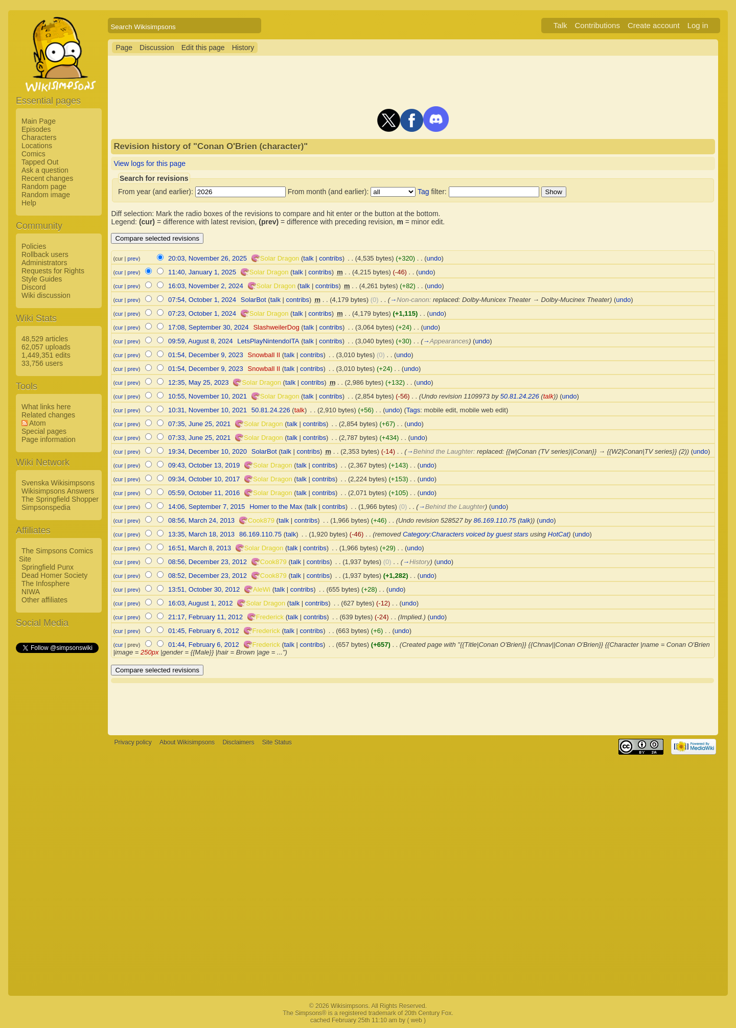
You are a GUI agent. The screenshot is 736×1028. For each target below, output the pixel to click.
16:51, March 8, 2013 (199, 548)
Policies (33, 246)
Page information (48, 439)
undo (434, 258)
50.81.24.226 (519, 396)
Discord (33, 287)
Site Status (277, 742)
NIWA (30, 592)
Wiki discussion (46, 295)
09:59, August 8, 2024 (200, 341)
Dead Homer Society (54, 575)
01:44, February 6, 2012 (203, 644)
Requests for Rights (52, 271)
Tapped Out (39, 162)
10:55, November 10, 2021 (207, 396)
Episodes (36, 129)
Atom (37, 423)
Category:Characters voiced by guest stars (465, 534)
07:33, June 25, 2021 (199, 437)
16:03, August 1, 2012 (200, 603)
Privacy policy (132, 742)
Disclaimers (238, 742)
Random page (43, 186)
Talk (560, 25)
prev (132, 258)
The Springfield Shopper (60, 499)
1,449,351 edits (46, 355)
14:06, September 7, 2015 (206, 506)
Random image (45, 195)
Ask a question (44, 170)
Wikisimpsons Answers (57, 491)
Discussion (157, 47)
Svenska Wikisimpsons (58, 483)
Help (28, 203)
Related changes (48, 415)
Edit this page (203, 47)
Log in (697, 25)
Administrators (44, 263)
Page (124, 47)
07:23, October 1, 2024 (202, 313)
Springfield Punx (47, 567)
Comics (33, 154)
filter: (432, 192)
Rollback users (44, 254)
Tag (423, 192)
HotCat (558, 534)
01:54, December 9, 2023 (205, 355)
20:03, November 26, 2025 (207, 258)
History (243, 47)
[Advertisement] (57, 808)
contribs (330, 258)
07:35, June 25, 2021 (199, 424)
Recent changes (47, 178)
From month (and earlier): (328, 192)
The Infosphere (45, 583)
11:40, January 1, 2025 (202, 272)
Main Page (38, 121)
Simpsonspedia (46, 507)
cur (119, 272)
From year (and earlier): (155, 192)
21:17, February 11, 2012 (205, 617)
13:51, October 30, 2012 (204, 589)
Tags (413, 410)
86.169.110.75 (494, 520)
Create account (654, 25)
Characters (38, 137)
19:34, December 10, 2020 (207, 451)
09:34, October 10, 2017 (204, 479)
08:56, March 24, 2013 (201, 520)
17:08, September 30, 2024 (208, 327)
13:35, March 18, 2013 (201, 534)
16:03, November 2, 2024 (205, 286)
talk (308, 258)
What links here (46, 407)
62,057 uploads (46, 347)
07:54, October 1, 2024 (202, 299)
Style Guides (41, 279)
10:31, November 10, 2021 (207, 410)
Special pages (43, 431)
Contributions (597, 25)
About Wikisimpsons (187, 742)
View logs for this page (149, 163)
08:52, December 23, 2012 (207, 575)
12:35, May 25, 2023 (198, 382)
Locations (36, 146)
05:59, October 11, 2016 (204, 493)
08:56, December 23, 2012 (207, 562)
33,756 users (42, 363)
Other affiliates (44, 600)
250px (149, 652)
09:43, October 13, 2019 (204, 465)
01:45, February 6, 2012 (203, 631)
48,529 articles (44, 339)
